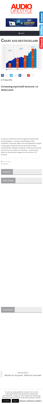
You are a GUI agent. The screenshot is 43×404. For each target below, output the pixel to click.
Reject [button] (15, 401)
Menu (21, 33)
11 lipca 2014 (6, 80)
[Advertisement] (21, 115)
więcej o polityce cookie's (30, 400)
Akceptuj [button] (6, 401)
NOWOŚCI (4, 164)
